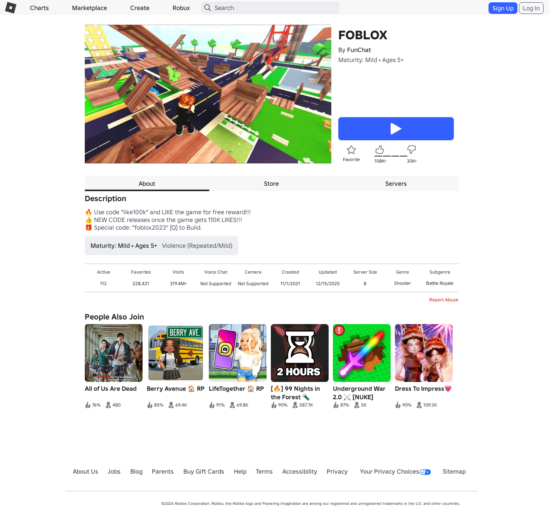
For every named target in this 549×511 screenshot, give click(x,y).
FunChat (359, 50)
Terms (264, 471)
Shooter (402, 283)
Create (139, 8)
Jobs (114, 471)
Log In (531, 8)
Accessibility (299, 471)
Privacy (337, 471)
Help (240, 471)
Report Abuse (443, 300)
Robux (181, 8)
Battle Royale (439, 283)
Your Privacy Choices (395, 471)
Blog (136, 471)
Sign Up (503, 8)
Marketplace (89, 8)
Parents (163, 471)
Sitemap (454, 471)
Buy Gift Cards (203, 471)
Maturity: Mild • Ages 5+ (371, 60)
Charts (39, 8)
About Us (85, 471)
